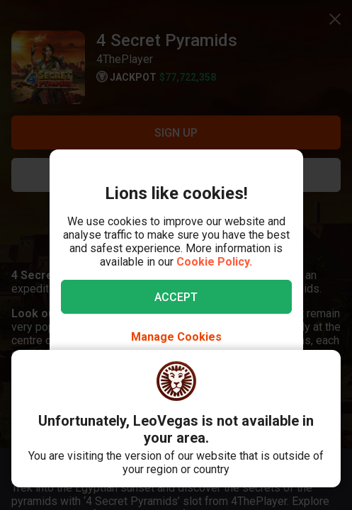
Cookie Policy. (214, 261)
